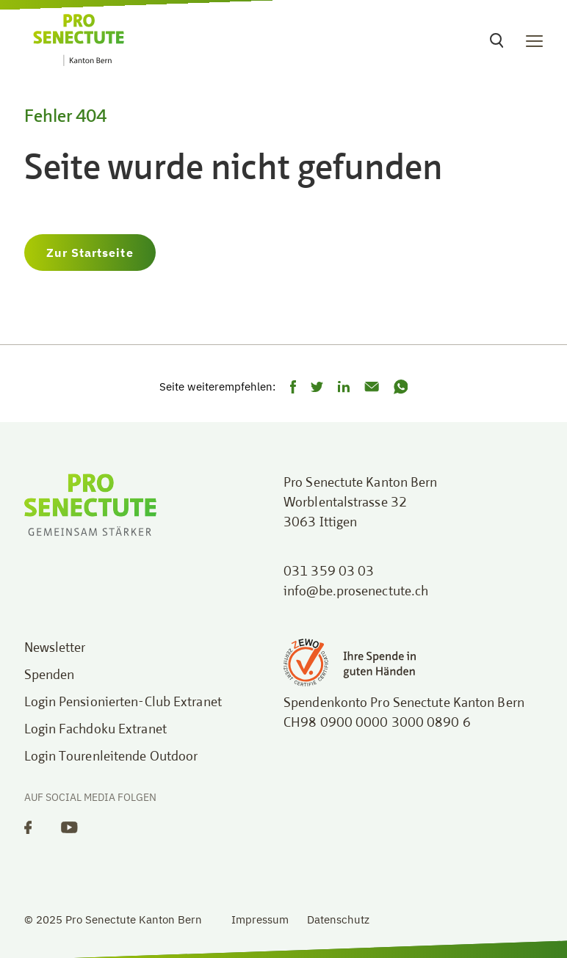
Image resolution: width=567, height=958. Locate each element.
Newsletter (55, 648)
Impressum (260, 919)
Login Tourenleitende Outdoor (111, 756)
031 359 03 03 (329, 571)
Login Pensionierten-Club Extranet (123, 702)
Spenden (49, 675)
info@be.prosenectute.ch (356, 591)
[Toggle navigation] (534, 40)
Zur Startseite (90, 252)
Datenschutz (338, 919)
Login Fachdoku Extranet (95, 729)
